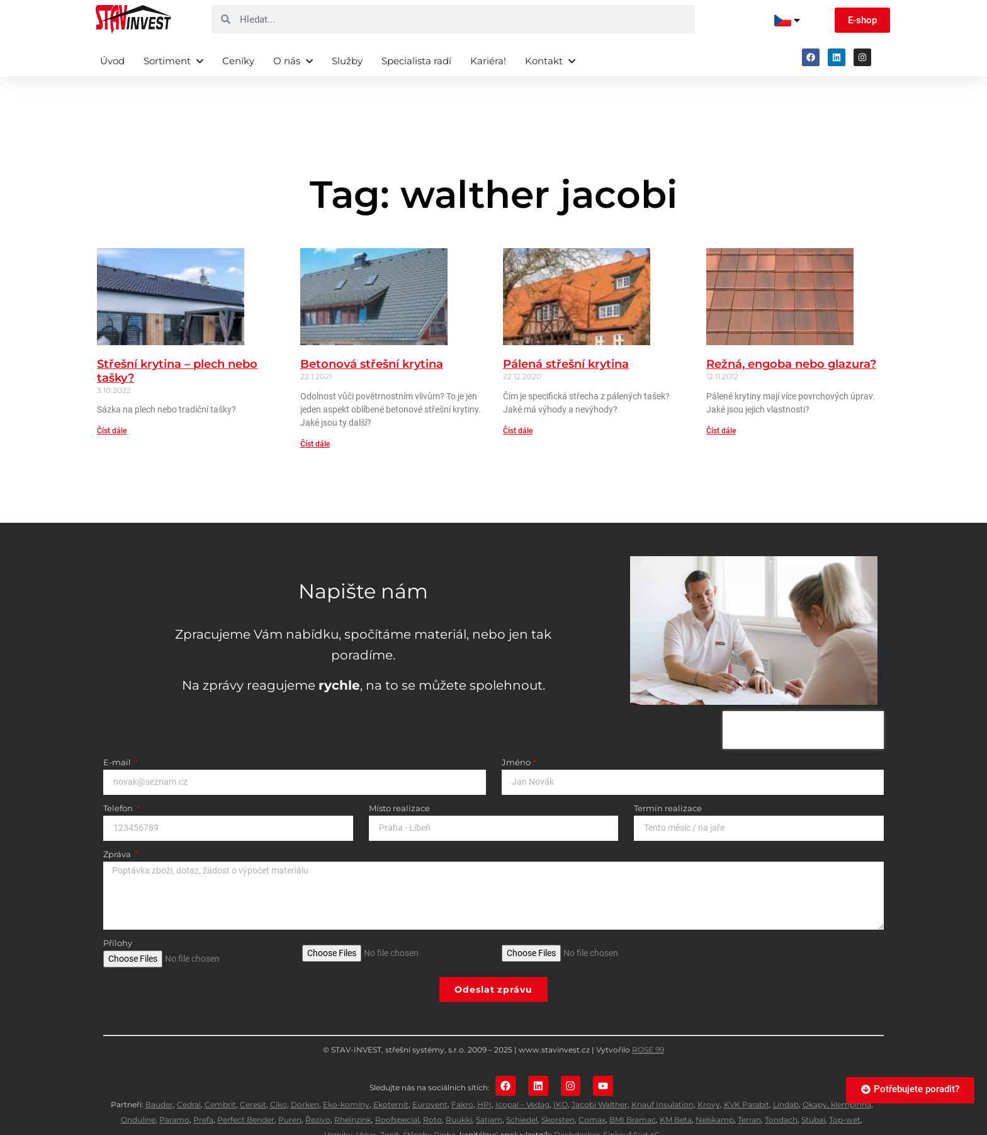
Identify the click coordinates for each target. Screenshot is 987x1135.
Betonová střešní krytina (371, 334)
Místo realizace (399, 778)
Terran (749, 1090)
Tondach (781, 1090)
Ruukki (459, 1090)
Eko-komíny (346, 1075)
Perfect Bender (245, 1090)
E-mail (118, 732)
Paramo (174, 1090)
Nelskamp (715, 1090)
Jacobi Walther (600, 1075)
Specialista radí (416, 61)
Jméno (517, 732)
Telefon (119, 778)
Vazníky (338, 1105)
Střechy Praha (429, 1105)
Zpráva (118, 824)
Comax (592, 1090)
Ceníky (238, 61)
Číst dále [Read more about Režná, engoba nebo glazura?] (721, 400)
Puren (290, 1090)
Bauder (159, 1075)
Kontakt (550, 61)
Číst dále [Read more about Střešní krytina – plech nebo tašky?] (112, 400)
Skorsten (558, 1090)
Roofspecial (397, 1090)
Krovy (708, 1075)
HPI (484, 1075)
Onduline (138, 1090)
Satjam (489, 1090)
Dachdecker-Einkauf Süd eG (607, 1105)
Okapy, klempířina (837, 1075)
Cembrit (220, 1075)
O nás (293, 61)
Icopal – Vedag (522, 1075)
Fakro (462, 1075)
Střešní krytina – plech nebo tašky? (177, 341)
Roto (432, 1090)
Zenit (389, 1105)
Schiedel (522, 1090)
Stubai (813, 1090)
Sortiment (173, 61)
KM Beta (676, 1090)
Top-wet (844, 1090)
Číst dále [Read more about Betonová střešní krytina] (315, 413)
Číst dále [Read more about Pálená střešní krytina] (518, 400)
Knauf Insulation (662, 1075)
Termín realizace (668, 778)
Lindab (786, 1075)
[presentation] (803, 700)
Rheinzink (352, 1090)
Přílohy (117, 913)
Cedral (189, 1075)
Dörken (305, 1075)
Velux (366, 1105)
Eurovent (430, 1075)
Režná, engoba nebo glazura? (791, 334)
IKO (560, 1075)
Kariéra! (488, 61)
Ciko (278, 1075)
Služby (347, 61)
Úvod (112, 61)
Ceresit (253, 1075)
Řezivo (317, 1090)
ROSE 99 (648, 1019)
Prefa (203, 1090)
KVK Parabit (746, 1075)
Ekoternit (391, 1075)
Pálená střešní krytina (566, 334)
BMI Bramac (632, 1090)
